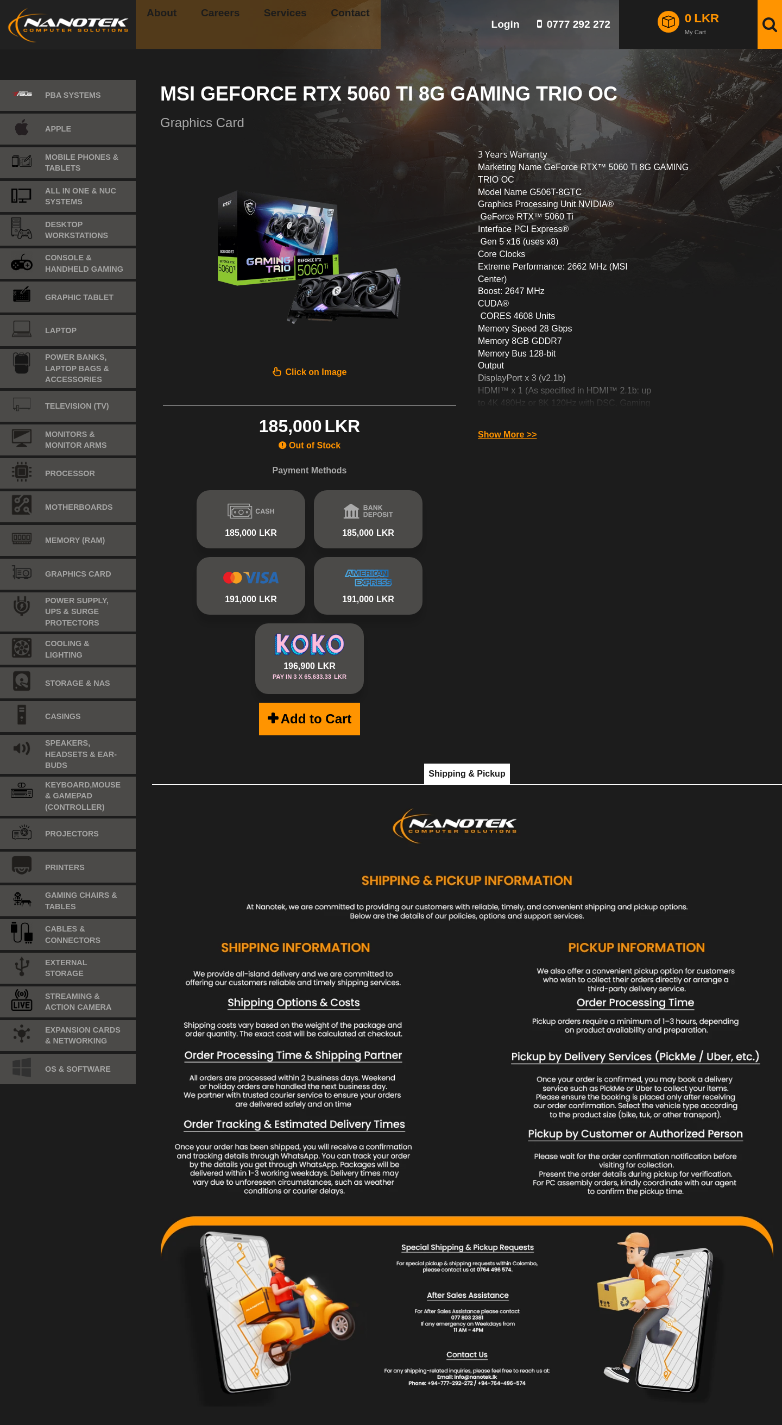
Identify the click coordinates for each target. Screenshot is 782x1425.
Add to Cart (316, 687)
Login (505, 24)
